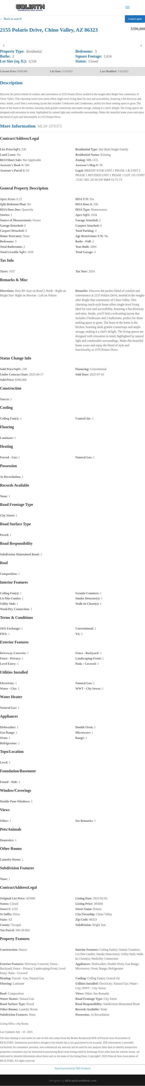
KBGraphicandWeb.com (80, 1080)
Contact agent (135, 19)
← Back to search (11, 18)
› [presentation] (141, 45)
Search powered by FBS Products (72, 1068)
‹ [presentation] (3, 45)
